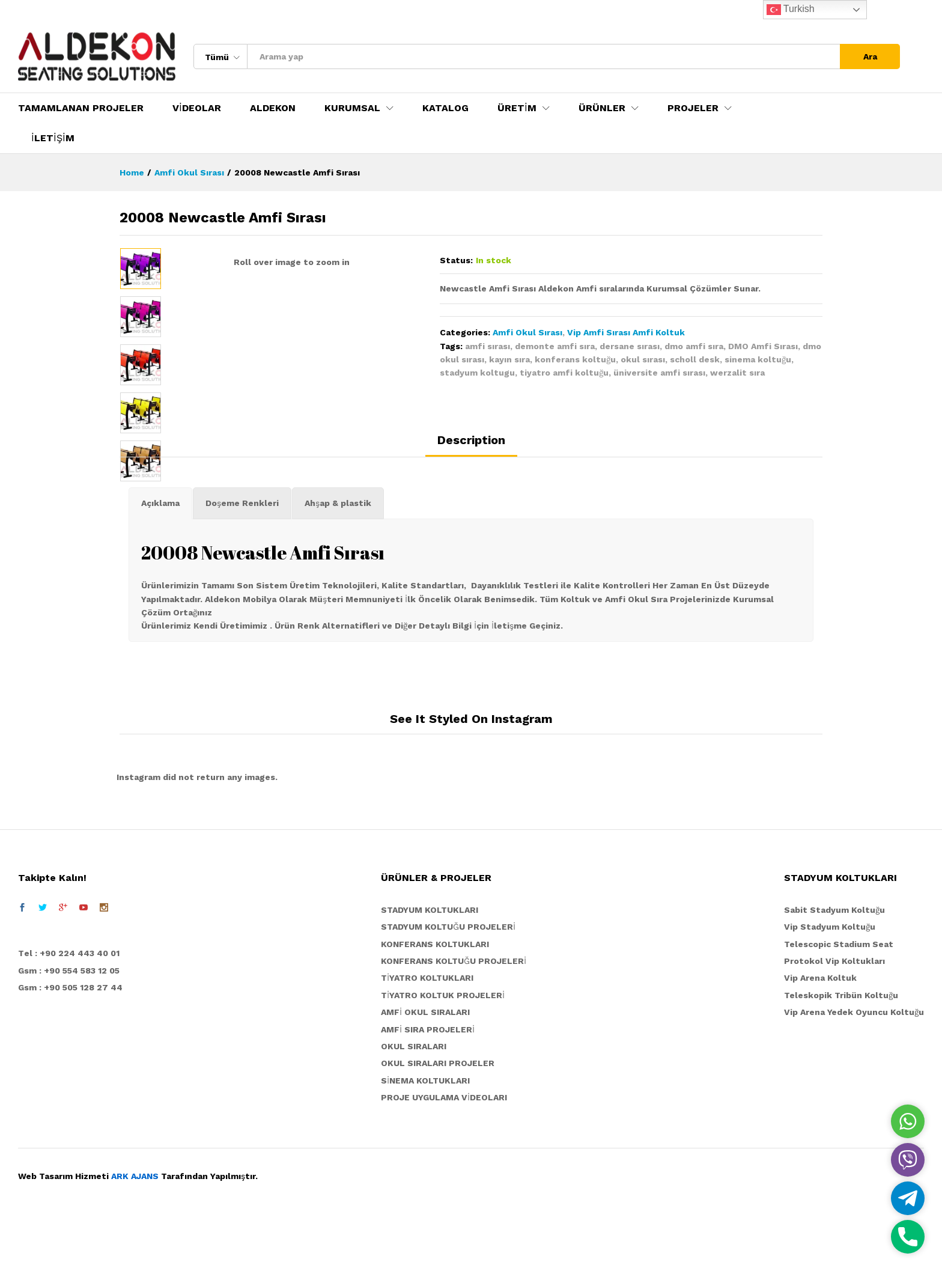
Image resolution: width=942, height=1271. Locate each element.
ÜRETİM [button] (516, 108)
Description (471, 492)
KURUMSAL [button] (352, 108)
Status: (456, 260)
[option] (141, 269)
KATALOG (445, 108)
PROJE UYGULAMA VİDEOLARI (444, 1149)
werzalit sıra (737, 372)
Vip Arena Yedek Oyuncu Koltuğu (854, 1064)
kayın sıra (509, 359)
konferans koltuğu (575, 359)
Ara (870, 56)
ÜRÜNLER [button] (602, 108)
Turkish (791, 9)
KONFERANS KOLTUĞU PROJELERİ (453, 1013)
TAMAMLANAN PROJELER (81, 108)
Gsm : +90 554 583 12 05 (69, 1023)
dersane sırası (630, 346)
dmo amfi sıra (693, 346)
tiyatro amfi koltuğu (564, 372)
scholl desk (695, 359)
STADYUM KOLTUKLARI (429, 962)
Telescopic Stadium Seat (838, 996)
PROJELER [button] (693, 108)
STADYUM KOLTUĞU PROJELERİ (448, 979)
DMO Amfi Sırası (763, 346)
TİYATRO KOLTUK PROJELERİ (443, 1047)
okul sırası (643, 359)
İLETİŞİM (52, 138)
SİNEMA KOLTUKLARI (425, 1133)
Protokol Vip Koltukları (834, 1013)
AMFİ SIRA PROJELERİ (428, 1082)
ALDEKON (273, 108)
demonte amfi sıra (555, 346)
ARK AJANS (135, 1229)
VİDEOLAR (196, 108)
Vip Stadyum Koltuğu (829, 979)
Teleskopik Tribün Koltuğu (841, 1047)
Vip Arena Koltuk (820, 1030)
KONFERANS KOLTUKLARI (435, 996)
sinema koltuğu (758, 359)
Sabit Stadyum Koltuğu (834, 962)
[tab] (471, 497)
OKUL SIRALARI (413, 1098)
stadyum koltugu (477, 372)
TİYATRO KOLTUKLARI (427, 1030)
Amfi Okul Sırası (527, 332)
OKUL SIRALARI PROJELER (437, 1116)
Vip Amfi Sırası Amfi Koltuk (626, 332)
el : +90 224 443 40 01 (72, 1005)
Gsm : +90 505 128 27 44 (70, 1039)
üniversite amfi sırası (659, 372)
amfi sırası (487, 346)
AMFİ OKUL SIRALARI (425, 1064)
